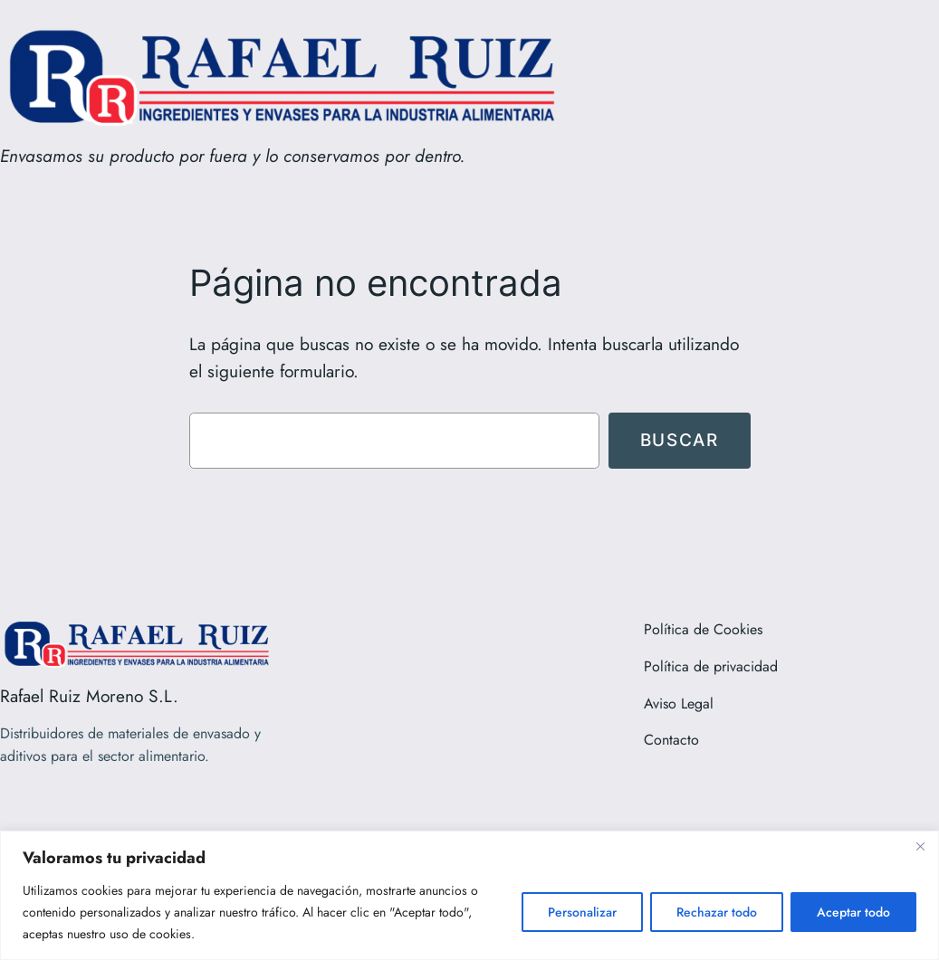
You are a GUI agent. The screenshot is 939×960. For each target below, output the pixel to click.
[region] (469, 895)
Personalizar (582, 912)
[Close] (920, 846)
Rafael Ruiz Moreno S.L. (89, 695)
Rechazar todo (716, 912)
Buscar (679, 440)
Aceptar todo (853, 912)
